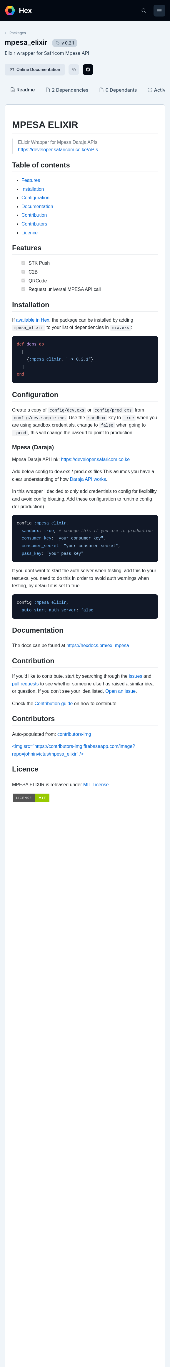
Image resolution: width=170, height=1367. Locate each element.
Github (17, 1137)
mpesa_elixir (26, 42)
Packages (15, 33)
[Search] (143, 10)
